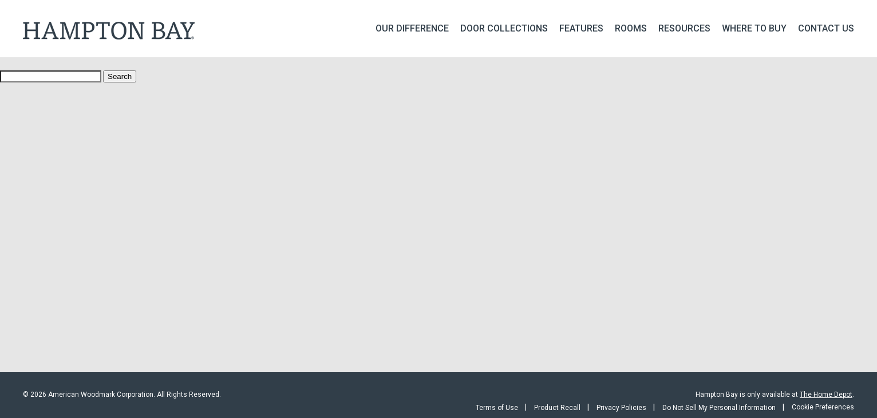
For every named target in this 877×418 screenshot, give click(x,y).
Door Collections (504, 28)
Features (581, 28)
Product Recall (557, 408)
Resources (684, 28)
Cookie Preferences (823, 407)
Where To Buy (754, 28)
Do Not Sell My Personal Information (719, 408)
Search (120, 76)
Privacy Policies (621, 408)
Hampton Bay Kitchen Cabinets (109, 31)
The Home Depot (826, 395)
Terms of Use (497, 408)
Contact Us (826, 28)
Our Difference (412, 28)
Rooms (631, 28)
